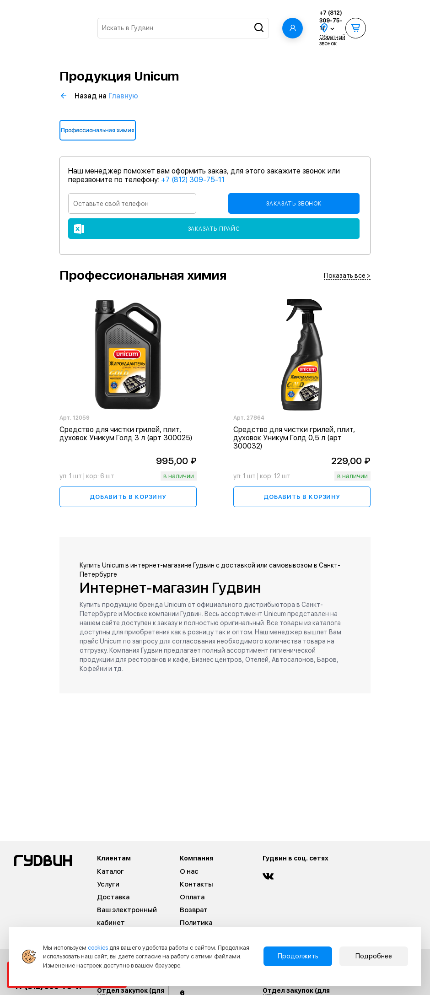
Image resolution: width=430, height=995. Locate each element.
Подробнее (373, 956)
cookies (98, 947)
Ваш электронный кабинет (127, 916)
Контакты (196, 884)
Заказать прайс (214, 229)
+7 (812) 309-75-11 (330, 21)
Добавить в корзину (128, 496)
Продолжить (298, 956)
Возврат (194, 910)
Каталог (110, 871)
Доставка (113, 897)
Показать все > (347, 275)
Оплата (192, 897)
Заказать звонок (294, 203)
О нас (189, 871)
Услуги (108, 884)
